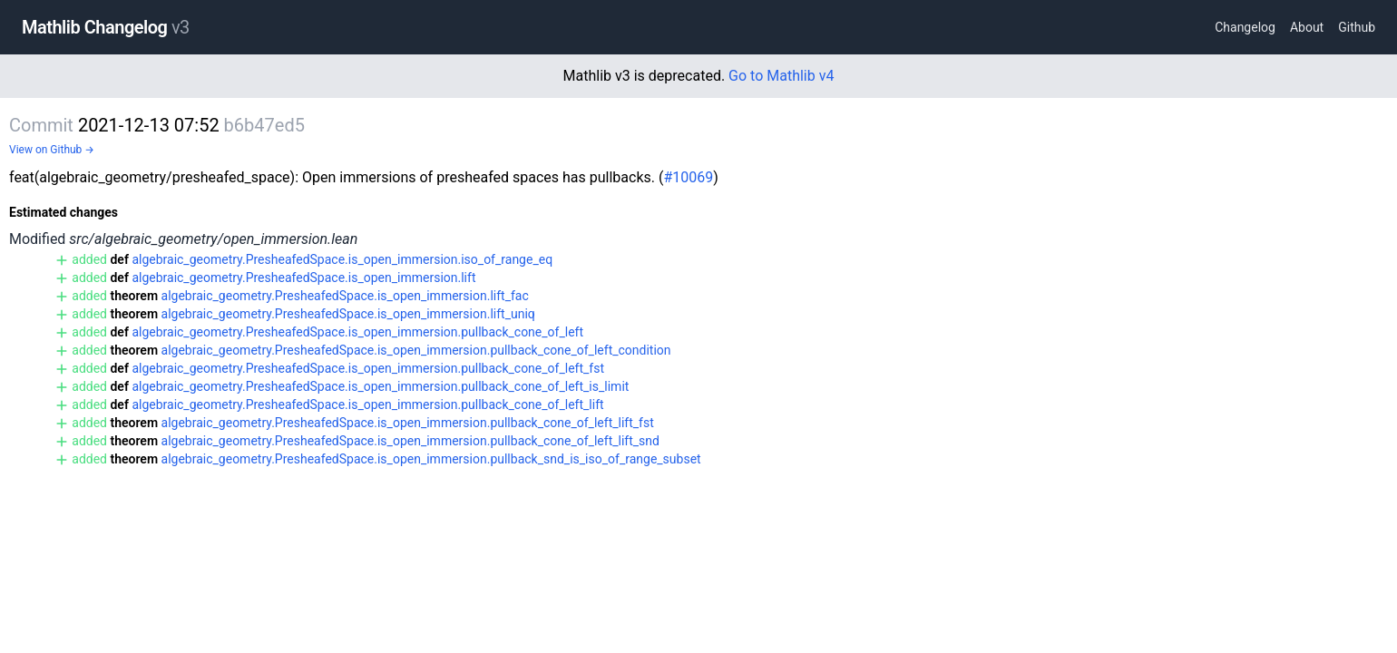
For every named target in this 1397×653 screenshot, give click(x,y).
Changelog (1245, 27)
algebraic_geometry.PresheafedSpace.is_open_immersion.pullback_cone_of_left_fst (368, 368)
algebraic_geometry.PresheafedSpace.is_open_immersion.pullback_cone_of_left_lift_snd (410, 441)
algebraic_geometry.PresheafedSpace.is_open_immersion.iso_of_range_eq (342, 259)
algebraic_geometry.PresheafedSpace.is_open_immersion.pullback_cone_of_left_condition (416, 350)
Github (1356, 27)
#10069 (688, 177)
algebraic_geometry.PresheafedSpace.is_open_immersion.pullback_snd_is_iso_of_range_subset (431, 459)
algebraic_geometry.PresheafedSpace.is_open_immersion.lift (303, 277)
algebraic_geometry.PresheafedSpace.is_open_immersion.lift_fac (345, 295)
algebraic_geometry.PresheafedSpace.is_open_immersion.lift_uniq (348, 314)
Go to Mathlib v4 (781, 75)
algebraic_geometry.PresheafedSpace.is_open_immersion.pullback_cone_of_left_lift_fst (407, 422)
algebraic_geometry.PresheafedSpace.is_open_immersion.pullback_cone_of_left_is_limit (380, 386)
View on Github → (51, 149)
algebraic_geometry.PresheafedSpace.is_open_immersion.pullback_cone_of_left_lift (367, 404)
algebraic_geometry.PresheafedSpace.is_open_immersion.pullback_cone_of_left (357, 332)
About (1307, 27)
